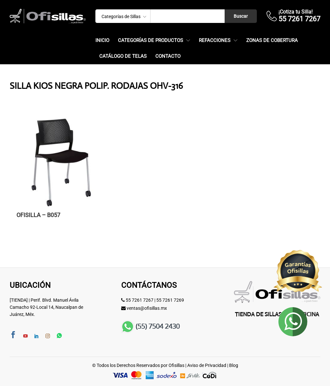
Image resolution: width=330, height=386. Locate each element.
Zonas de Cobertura (272, 40)
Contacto (167, 56)
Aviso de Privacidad (206, 365)
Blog (233, 365)
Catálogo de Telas (123, 56)
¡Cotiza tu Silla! (295, 12)
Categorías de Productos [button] (150, 40)
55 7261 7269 (170, 300)
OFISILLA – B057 (38, 215)
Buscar (241, 16)
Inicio (102, 40)
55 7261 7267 (139, 300)
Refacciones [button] (214, 40)
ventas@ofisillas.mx (147, 308)
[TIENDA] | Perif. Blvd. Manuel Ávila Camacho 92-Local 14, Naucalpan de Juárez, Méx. (46, 307)
